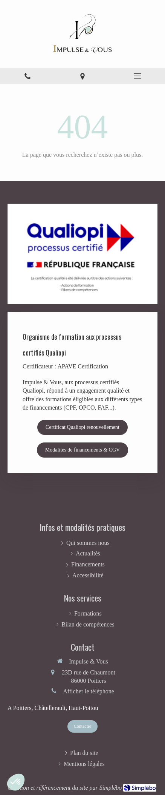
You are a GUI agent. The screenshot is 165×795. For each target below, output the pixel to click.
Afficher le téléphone (88, 691)
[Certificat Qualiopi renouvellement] (82, 427)
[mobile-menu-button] (137, 76)
